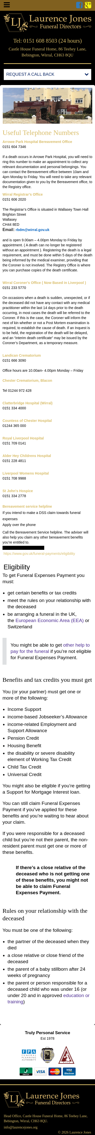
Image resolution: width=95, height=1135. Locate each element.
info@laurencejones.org (20, 1127)
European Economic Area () (50, 620)
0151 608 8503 (40, 41)
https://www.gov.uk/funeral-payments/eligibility (39, 554)
